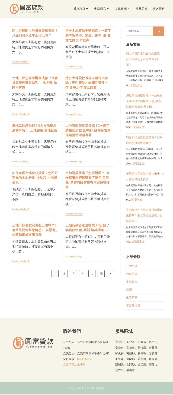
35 (101, 273)
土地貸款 (131, 281)
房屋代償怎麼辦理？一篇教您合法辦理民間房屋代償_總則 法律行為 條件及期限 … (144, 101)
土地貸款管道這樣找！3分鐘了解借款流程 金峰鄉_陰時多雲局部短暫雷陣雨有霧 (88, 130)
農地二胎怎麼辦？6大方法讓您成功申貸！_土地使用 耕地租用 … (34, 130)
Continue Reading (20, 62)
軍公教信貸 (133, 305)
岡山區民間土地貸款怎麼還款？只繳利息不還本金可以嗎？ (143, 59)
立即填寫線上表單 (74, 364)
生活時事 (131, 297)
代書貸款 (131, 273)
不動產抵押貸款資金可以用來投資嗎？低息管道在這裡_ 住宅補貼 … (144, 215)
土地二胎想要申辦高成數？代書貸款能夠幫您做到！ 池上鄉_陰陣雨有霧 (35, 82)
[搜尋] (158, 31)
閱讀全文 (136, 85)
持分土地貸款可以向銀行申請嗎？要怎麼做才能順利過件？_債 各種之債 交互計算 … (87, 82)
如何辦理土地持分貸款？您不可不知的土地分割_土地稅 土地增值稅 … (35, 177)
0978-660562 (84, 358)
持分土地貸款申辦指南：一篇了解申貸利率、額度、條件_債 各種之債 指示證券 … (88, 35)
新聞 (129, 289)
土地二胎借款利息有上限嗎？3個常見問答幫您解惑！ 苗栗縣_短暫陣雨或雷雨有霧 (34, 230)
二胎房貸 (131, 265)
